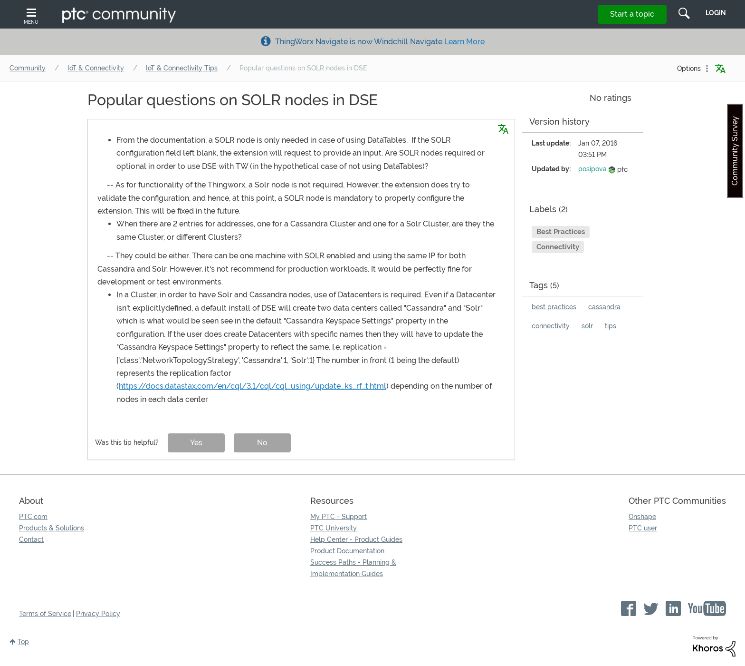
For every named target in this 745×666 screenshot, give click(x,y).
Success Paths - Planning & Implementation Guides (353, 568)
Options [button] (689, 68)
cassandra (604, 307)
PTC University (333, 528)
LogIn (716, 13)
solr (587, 326)
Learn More (464, 41)
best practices (554, 307)
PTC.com (33, 516)
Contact (31, 539)
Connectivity (557, 247)
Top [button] (23, 642)
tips (610, 326)
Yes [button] (196, 442)
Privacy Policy (98, 613)
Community (28, 68)
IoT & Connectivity (95, 68)
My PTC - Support (338, 516)
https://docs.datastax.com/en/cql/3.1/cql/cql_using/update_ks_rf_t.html (252, 386)
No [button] (262, 442)
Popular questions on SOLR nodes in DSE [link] (303, 68)
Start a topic (632, 14)
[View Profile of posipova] (592, 169)
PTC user (643, 528)
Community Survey (734, 151)
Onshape (642, 516)
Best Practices (560, 231)
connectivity (551, 326)
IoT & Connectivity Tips (182, 68)
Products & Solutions (51, 528)
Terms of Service (45, 613)
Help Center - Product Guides (356, 539)
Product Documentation (347, 551)
